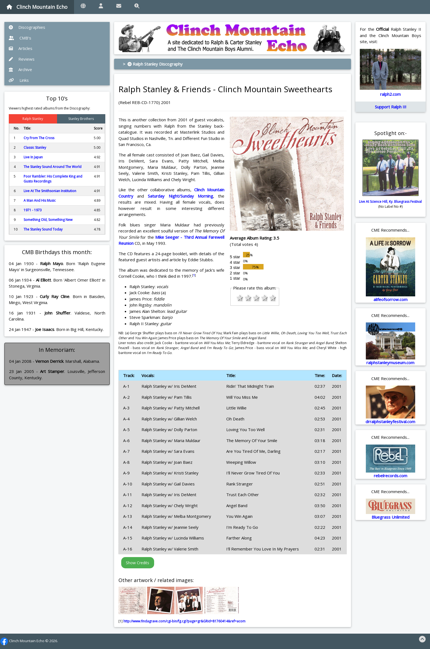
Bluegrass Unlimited (390, 517)
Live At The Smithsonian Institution (50, 191)
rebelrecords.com (390, 475)
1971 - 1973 (33, 210)
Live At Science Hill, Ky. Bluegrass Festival (390, 201)
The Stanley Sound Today (43, 229)
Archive (20, 69)
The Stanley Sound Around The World (52, 166)
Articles (20, 48)
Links (19, 80)
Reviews (22, 59)
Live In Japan (33, 157)
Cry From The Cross (39, 138)
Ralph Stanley (32, 118)
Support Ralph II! (390, 106)
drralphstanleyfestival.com (390, 421)
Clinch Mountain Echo (37, 7)
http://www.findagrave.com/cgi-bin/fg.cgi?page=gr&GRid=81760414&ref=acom (184, 621)
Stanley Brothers (81, 118)
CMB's (20, 38)
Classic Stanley (35, 147)
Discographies (27, 27)
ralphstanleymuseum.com (390, 362)
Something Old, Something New (48, 219)
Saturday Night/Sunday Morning (180, 196)
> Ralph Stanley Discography (153, 64)
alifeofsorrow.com (391, 299)
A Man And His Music (40, 200)
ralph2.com (390, 94)
